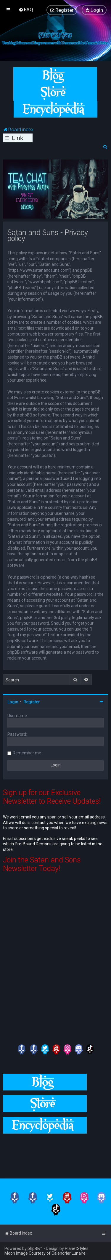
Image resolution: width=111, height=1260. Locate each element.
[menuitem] (26, 9)
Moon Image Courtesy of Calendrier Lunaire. (45, 1253)
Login (12, 701)
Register (31, 701)
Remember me (27, 753)
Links (17, 138)
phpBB (34, 1248)
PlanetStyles (77, 1248)
